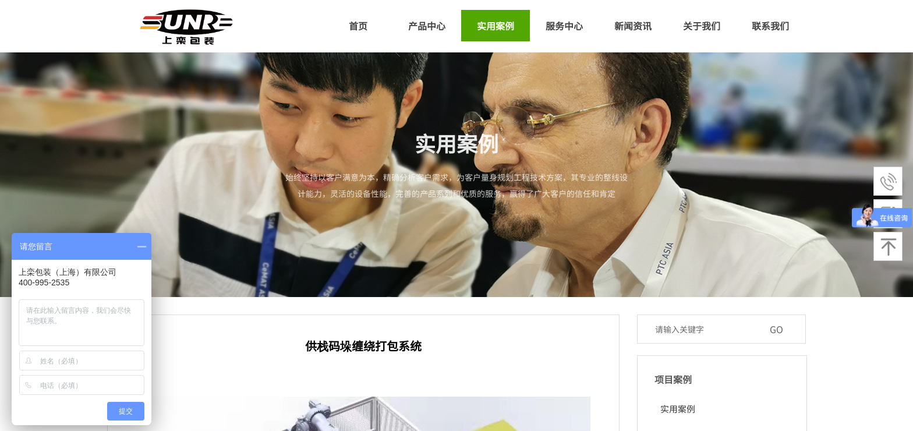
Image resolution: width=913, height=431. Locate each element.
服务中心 (564, 26)
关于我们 (701, 26)
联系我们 (770, 26)
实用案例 (495, 26)
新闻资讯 (633, 26)
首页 (358, 26)
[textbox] (706, 329)
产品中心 (426, 26)
